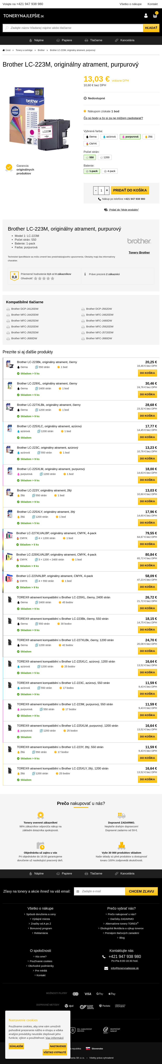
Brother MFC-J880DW (99, 338)
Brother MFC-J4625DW (25, 320)
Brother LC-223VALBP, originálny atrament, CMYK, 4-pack (54, 576)
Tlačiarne (93, 40)
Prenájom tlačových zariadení (122, 932)
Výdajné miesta (41, 918)
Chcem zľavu (141, 891)
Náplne (34, 40)
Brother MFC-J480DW (99, 320)
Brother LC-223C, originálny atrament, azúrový (47, 447)
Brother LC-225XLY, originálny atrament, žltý (46, 511)
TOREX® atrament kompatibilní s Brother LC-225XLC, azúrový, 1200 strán (66, 661)
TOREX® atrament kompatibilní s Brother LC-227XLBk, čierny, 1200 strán (65, 640)
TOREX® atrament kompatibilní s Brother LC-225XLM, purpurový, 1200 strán (67, 725)
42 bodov (67, 645)
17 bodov (68, 687)
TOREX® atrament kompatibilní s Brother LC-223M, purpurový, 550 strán (65, 704)
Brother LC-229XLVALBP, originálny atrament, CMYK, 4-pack (56, 554)
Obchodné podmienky (41, 965)
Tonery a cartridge (24, 50)
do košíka (147, 372)
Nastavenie (58, 1046)
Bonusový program (41, 928)
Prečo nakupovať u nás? (122, 914)
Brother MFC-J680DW (24, 338)
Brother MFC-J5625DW (25, 332)
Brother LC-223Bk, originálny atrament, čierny (47, 362)
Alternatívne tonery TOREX (122, 923)
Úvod (8, 50)
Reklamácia (41, 932)
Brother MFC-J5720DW (100, 332)
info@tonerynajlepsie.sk (125, 968)
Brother (41, 50)
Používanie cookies (41, 961)
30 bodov (66, 623)
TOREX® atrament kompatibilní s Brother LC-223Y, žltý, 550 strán (60, 747)
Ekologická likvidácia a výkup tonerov (122, 928)
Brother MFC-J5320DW (25, 326)
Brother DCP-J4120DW (24, 308)
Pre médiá (41, 970)
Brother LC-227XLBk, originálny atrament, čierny (49, 405)
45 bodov (67, 602)
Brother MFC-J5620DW (100, 326)
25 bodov (69, 666)
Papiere (63, 40)
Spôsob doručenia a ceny (41, 914)
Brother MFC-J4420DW (25, 314)
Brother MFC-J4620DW (100, 314)
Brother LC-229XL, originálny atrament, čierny (47, 383)
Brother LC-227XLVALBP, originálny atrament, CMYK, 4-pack (56, 533)
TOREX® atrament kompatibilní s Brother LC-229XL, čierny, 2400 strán (63, 597)
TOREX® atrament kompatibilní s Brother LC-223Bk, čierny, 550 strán (62, 618)
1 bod (64, 367)
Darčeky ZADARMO (122, 918)
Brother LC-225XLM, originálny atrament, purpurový (51, 469)
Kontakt (153, 4)
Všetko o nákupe (131, 4)
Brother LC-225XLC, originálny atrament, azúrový (49, 426)
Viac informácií (54, 1037)
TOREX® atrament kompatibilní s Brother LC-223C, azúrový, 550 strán (63, 683)
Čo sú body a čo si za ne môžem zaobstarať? (113, 118)
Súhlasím (16, 1046)
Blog (122, 937)
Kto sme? (40, 956)
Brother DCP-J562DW (99, 308)
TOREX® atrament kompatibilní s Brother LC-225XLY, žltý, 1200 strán (62, 768)
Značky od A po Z (41, 923)
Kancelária (125, 40)
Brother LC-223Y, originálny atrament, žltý (44, 490)
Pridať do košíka (130, 190)
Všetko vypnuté (54, 1052)
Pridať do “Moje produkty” (121, 209)
